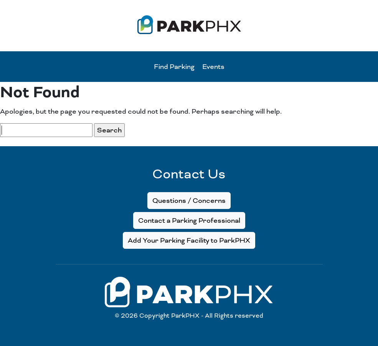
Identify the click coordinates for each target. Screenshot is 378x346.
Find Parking (174, 66)
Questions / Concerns (189, 200)
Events (213, 66)
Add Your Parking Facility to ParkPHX (189, 240)
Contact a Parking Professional (189, 220)
